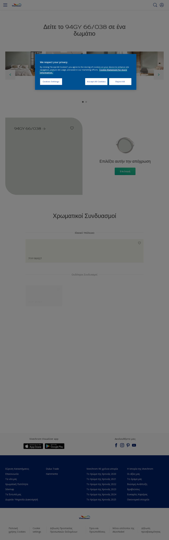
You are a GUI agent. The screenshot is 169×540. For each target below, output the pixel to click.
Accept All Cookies (96, 81)
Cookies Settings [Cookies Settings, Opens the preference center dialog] (51, 81)
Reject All (120, 81)
